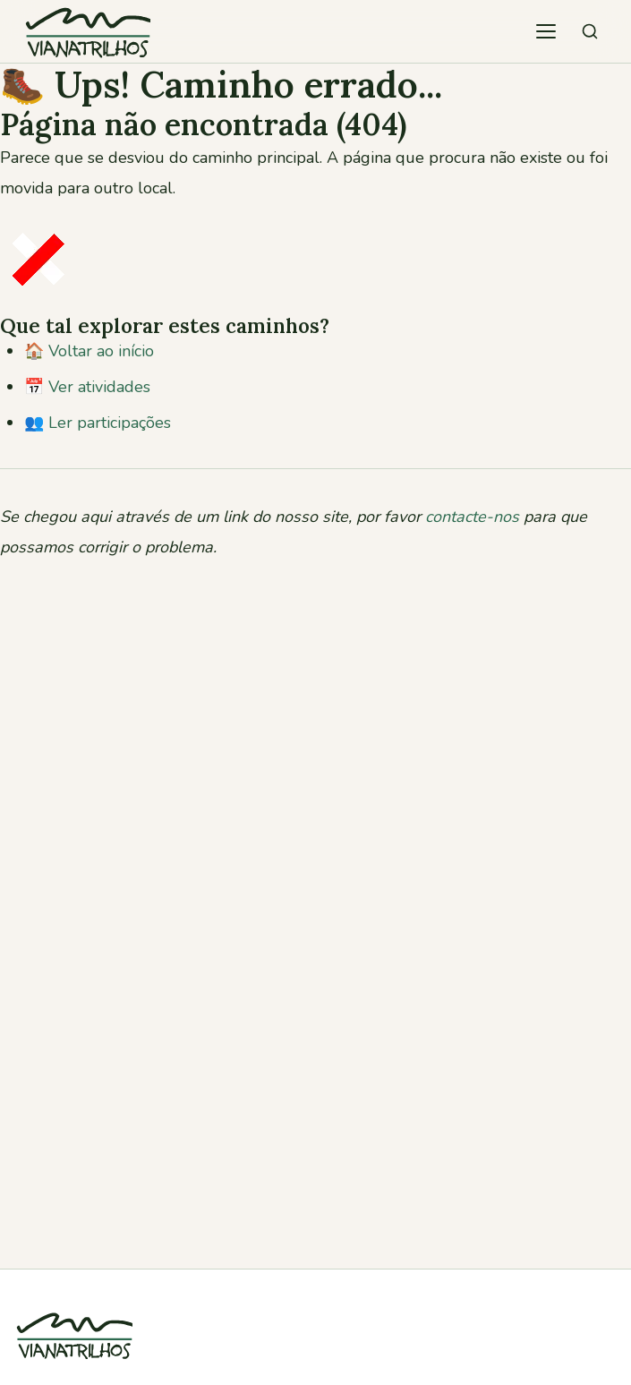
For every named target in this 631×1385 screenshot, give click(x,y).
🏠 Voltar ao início (89, 351)
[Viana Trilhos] (74, 1370)
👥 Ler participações (97, 422)
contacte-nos (472, 516)
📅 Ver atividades (87, 387)
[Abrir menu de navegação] (546, 31)
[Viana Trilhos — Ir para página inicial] (87, 31)
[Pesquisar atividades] (590, 31)
